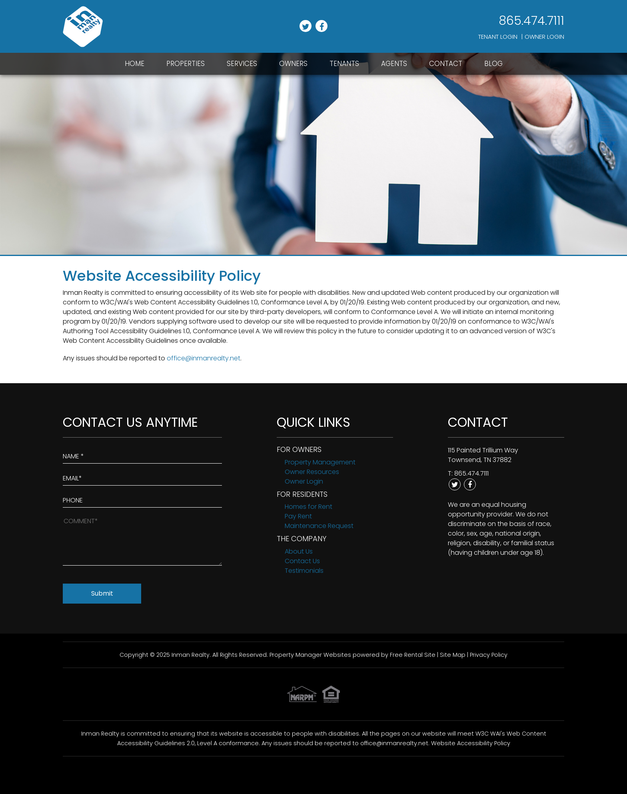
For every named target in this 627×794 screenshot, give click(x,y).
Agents (394, 63)
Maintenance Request (319, 525)
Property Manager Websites (310, 655)
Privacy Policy (488, 655)
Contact (445, 63)
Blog (493, 63)
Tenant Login (497, 36)
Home (134, 63)
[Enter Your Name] (142, 455)
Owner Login (544, 36)
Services (242, 63)
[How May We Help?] (142, 541)
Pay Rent (298, 516)
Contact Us (302, 561)
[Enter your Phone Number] (142, 499)
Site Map (452, 655)
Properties (185, 63)
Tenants (344, 63)
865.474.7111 (531, 20)
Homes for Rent (308, 506)
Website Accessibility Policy (470, 743)
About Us (299, 551)
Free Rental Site (412, 655)
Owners (293, 63)
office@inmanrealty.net (203, 358)
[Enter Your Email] (142, 477)
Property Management (320, 462)
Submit (102, 593)
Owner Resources (312, 471)
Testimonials (304, 570)
